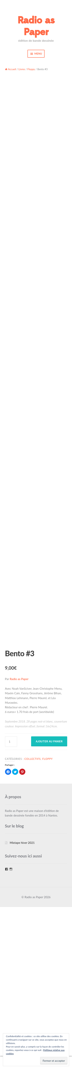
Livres (21, 69)
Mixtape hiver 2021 (22, 1004)
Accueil (12, 69)
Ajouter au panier (49, 903)
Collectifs (32, 920)
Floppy (31, 69)
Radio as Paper (36, 26)
